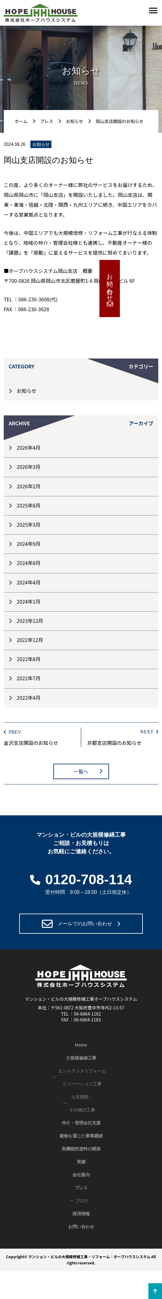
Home (81, 1044)
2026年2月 (28, 486)
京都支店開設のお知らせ (114, 742)
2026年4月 (28, 447)
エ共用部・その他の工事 (82, 1103)
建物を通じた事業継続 (81, 1135)
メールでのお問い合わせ (85, 923)
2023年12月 (30, 620)
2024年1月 (28, 601)
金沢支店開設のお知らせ (31, 742)
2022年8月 (28, 659)
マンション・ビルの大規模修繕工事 (58, 1256)
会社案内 (81, 1174)
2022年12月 (30, 639)
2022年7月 (28, 678)
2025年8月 (28, 505)
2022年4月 (28, 697)
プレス (81, 1187)
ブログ (82, 1200)
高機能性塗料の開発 (81, 1148)
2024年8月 (28, 563)
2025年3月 (28, 524)
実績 (81, 1161)
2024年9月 (28, 543)
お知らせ (27, 390)
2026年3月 (28, 466)
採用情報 (81, 1213)
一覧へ (80, 771)
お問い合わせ (151, 284)
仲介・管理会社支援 (81, 1122)
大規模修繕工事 (81, 1057)
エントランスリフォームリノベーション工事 (82, 1077)
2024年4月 (28, 582)
